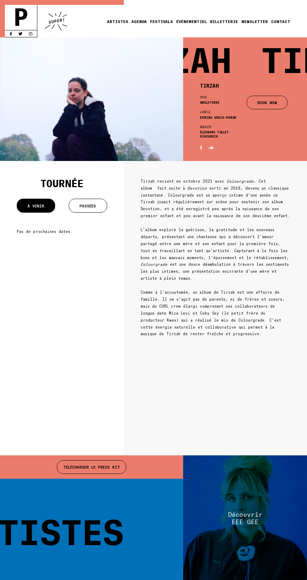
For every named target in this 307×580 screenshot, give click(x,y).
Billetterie (224, 21)
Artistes (117, 21)
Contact (280, 21)
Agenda (139, 21)
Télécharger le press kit (91, 466)
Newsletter (254, 21)
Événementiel (191, 21)
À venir (36, 205)
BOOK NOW (267, 102)
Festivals (161, 21)
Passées (88, 205)
